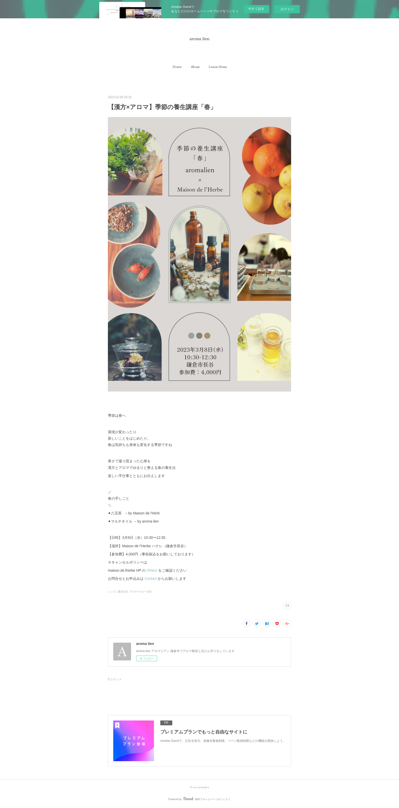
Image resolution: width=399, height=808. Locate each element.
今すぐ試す (256, 9)
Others (152, 570)
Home (177, 66)
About (195, 66)
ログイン (287, 9)
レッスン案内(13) (118, 591)
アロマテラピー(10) (140, 591)
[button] (177, 66)
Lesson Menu (218, 66)
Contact (151, 578)
